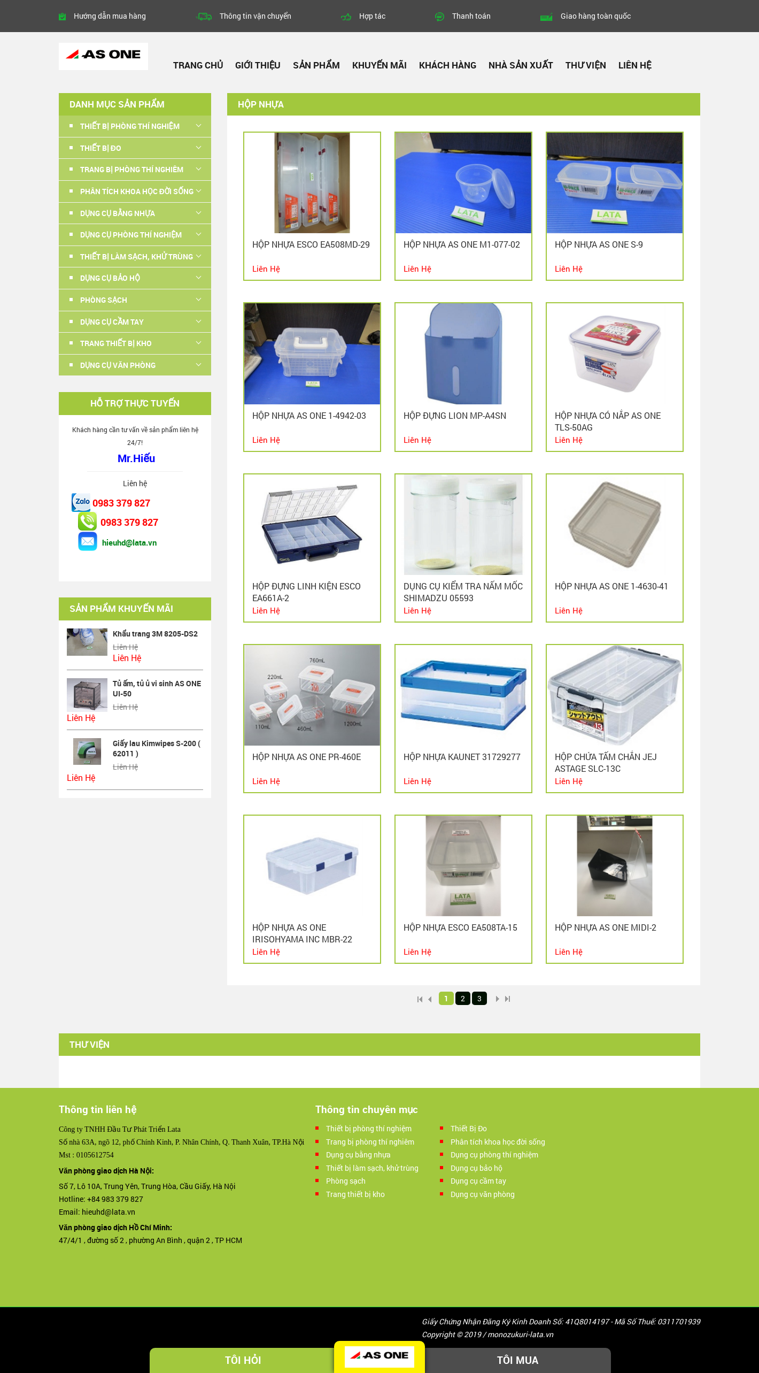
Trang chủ (198, 65)
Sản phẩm (316, 65)
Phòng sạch (103, 300)
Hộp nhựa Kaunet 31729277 (462, 756)
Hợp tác (372, 16)
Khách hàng (447, 65)
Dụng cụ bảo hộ (110, 278)
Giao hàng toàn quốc (596, 16)
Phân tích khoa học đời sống (136, 191)
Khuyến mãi (379, 65)
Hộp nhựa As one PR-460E (306, 756)
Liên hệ (635, 65)
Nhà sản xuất (521, 65)
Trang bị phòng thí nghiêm (131, 169)
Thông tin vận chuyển (255, 16)
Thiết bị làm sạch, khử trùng (136, 256)
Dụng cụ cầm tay (112, 322)
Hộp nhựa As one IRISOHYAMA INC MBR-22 (302, 933)
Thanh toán (471, 16)
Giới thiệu (258, 65)
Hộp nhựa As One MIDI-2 (605, 927)
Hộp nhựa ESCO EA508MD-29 (311, 244)
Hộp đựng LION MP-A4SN (455, 415)
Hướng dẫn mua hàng (110, 16)
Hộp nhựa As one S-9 (599, 244)
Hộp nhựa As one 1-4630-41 (612, 586)
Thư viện (586, 65)
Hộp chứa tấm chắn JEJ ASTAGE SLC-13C (606, 762)
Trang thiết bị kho (116, 343)
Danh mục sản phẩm (117, 104)
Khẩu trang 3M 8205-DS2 (155, 633)
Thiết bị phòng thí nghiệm (130, 126)
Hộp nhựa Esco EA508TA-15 (460, 927)
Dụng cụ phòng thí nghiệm (131, 234)
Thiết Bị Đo (100, 148)
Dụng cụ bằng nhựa (117, 213)
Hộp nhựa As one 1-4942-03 (309, 415)
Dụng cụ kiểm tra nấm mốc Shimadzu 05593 (463, 591)
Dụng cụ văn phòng (118, 365)
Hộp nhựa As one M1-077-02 (462, 244)
